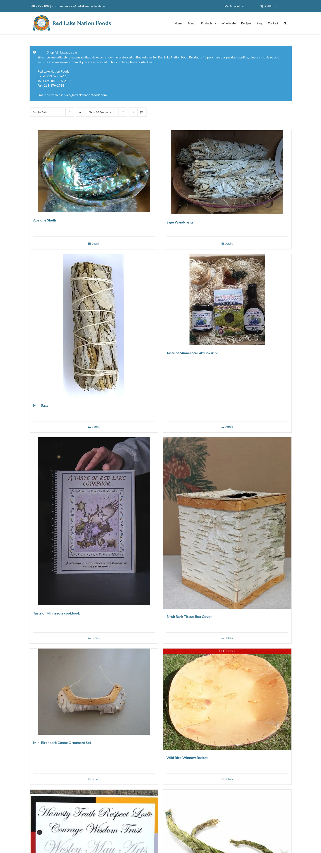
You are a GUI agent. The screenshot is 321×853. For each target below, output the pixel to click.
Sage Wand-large (180, 222)
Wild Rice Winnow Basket (187, 757)
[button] (285, 23)
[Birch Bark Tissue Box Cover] (227, 522)
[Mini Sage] (94, 325)
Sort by (40, 112)
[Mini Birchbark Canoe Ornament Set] (94, 692)
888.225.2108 (39, 6)
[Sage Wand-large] (227, 172)
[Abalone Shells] (94, 171)
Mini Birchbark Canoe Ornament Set (62, 742)
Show (100, 112)
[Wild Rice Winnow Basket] (227, 699)
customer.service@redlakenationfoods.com (79, 6)
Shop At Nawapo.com (62, 52)
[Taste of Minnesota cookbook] (94, 521)
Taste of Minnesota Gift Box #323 (192, 353)
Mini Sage (41, 405)
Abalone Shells (44, 220)
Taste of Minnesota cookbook (56, 613)
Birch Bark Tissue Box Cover (189, 616)
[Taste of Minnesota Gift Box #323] (227, 299)
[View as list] (142, 112)
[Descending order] (80, 112)
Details (95, 243)
